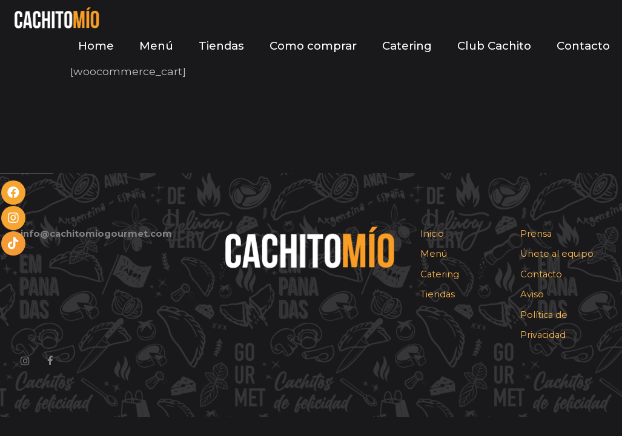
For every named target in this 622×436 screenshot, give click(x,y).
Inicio (432, 233)
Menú (156, 46)
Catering (407, 46)
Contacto (583, 46)
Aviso (532, 294)
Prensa (536, 233)
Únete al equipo (557, 253)
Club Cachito (494, 46)
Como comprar (313, 46)
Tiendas (221, 46)
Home (96, 46)
